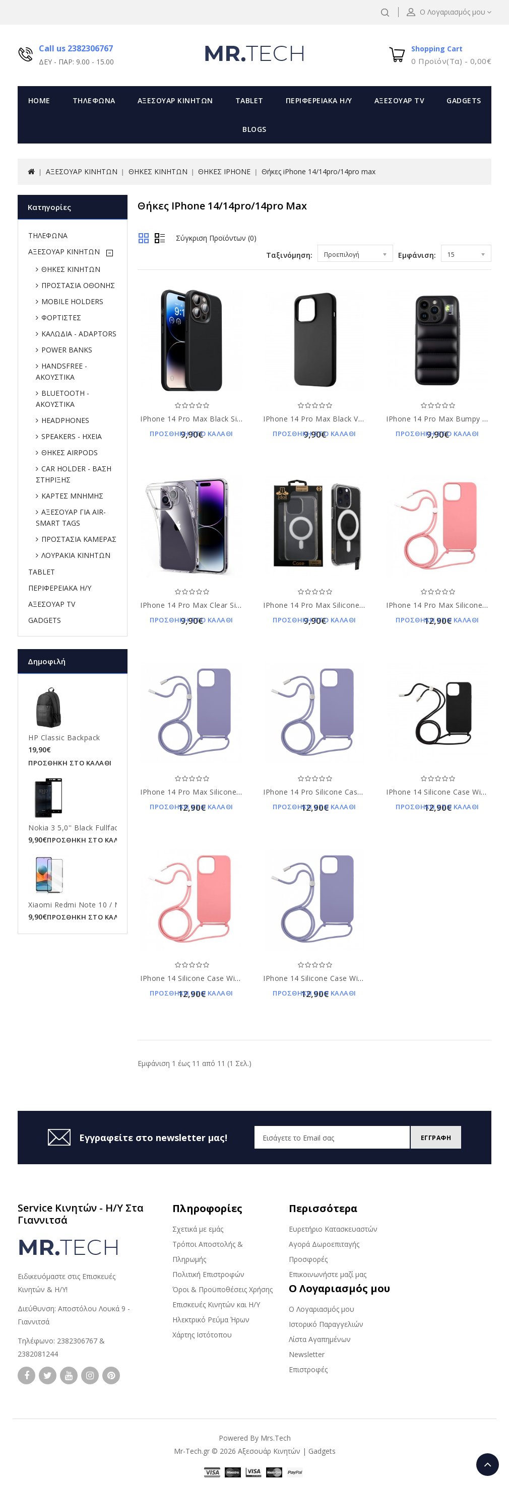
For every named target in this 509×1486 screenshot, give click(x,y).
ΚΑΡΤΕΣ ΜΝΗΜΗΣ (72, 496)
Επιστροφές (308, 1369)
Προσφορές (308, 1259)
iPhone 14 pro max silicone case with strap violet (228, 792)
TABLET (249, 100)
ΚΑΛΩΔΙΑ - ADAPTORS (78, 333)
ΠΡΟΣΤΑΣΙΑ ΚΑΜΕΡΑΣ (78, 539)
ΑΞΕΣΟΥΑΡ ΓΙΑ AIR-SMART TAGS (71, 517)
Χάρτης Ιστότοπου (202, 1334)
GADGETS (464, 100)
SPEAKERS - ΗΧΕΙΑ (71, 436)
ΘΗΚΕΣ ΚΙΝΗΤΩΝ (158, 171)
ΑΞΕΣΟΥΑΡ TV (399, 100)
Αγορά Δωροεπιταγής (324, 1244)
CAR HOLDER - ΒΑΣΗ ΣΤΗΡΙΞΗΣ (73, 474)
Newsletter (307, 1354)
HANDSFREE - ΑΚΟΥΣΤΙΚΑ (61, 371)
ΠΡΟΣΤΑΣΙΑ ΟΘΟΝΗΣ (78, 285)
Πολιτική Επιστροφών (208, 1274)
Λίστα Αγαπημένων (320, 1339)
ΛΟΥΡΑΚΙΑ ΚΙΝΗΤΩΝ (75, 555)
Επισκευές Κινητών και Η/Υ (216, 1304)
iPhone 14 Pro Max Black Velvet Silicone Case (343, 418)
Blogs (254, 129)
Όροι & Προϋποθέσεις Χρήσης (222, 1289)
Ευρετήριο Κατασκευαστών (333, 1229)
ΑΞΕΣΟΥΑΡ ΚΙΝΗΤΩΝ (175, 100)
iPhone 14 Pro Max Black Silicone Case (208, 418)
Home (39, 100)
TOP (487, 1464)
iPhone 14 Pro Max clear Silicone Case (208, 605)
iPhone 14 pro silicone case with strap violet (342, 792)
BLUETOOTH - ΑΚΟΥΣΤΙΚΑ (62, 398)
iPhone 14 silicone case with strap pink (210, 978)
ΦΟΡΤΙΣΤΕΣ (61, 317)
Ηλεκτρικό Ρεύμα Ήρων (210, 1319)
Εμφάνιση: (417, 255)
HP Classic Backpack (64, 737)
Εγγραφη (433, 1138)
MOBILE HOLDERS (72, 301)
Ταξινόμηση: (289, 255)
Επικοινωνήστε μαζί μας (327, 1274)
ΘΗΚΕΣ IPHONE (224, 171)
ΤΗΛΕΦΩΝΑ (94, 100)
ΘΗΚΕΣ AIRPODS (69, 452)
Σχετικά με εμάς (197, 1229)
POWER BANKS (66, 350)
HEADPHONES (65, 420)
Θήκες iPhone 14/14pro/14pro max (318, 171)
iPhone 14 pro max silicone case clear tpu (339, 605)
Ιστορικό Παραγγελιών (326, 1324)
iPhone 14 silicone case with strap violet (335, 978)
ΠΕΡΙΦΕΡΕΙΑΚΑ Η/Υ (319, 100)
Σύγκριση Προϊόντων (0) (216, 238)
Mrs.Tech (276, 1438)
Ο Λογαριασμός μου (321, 1309)
